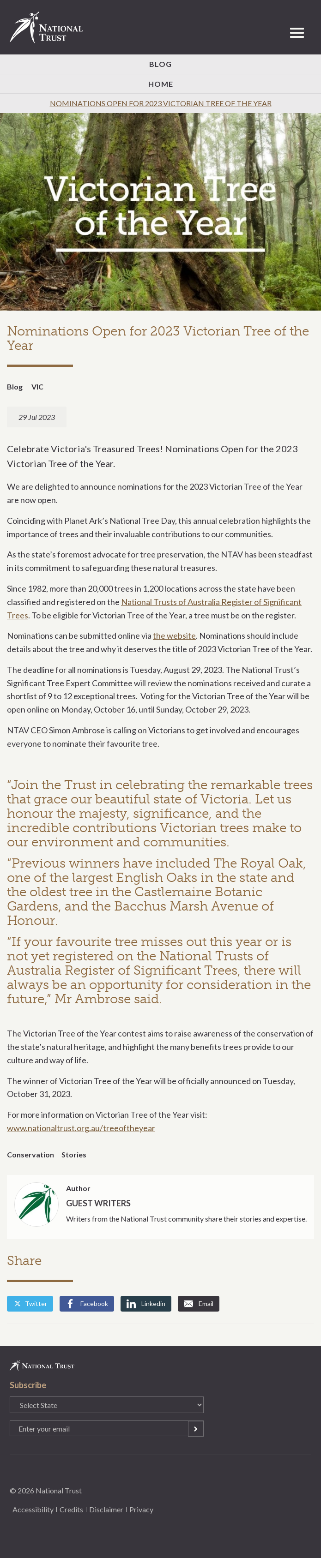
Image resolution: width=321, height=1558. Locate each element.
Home (160, 83)
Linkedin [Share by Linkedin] (146, 1303)
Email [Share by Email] (198, 1303)
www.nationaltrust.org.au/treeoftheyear (81, 1128)
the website (174, 635)
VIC (37, 386)
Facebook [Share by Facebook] (87, 1303)
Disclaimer (106, 1509)
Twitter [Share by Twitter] (30, 1303)
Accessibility (33, 1509)
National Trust (50, 27)
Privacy (141, 1509)
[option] (160, 212)
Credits (71, 1509)
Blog (160, 64)
